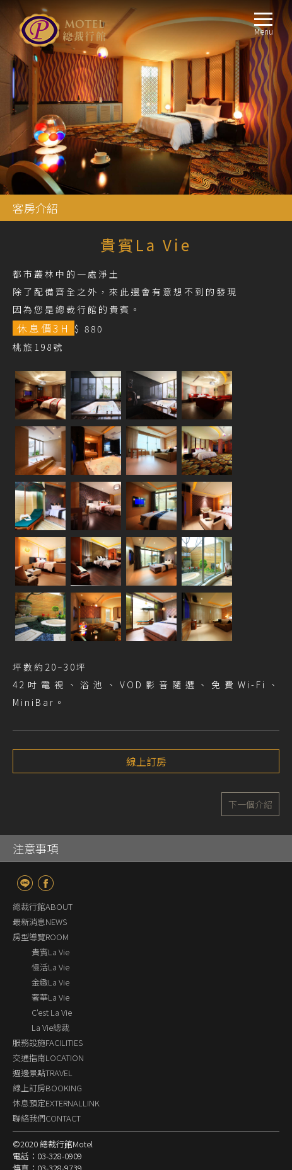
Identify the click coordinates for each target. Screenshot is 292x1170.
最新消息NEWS (40, 922)
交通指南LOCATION (48, 1058)
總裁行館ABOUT (43, 906)
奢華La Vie (50, 997)
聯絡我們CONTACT (47, 1118)
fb (45, 883)
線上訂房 (146, 761)
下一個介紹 (250, 804)
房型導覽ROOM (41, 937)
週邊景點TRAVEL (43, 1073)
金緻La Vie (54, 982)
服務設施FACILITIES (48, 1042)
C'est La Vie (52, 1012)
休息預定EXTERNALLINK (56, 1103)
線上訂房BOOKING (47, 1088)
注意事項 (35, 848)
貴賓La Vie (50, 952)
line (24, 883)
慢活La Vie (50, 967)
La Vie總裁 (50, 1027)
